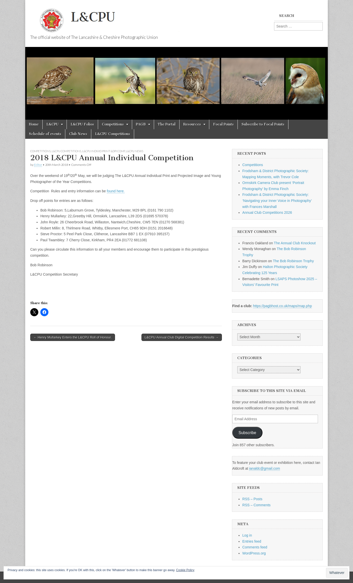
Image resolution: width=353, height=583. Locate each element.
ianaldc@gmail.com (264, 468)
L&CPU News (134, 151)
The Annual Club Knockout (295, 243)
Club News (78, 134)
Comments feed (254, 547)
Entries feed (251, 541)
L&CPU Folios (82, 124)
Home (34, 124)
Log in (247, 535)
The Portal (166, 124)
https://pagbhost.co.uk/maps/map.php (282, 306)
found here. (116, 191)
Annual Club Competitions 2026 (267, 212)
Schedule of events (45, 134)
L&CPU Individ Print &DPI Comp (103, 151)
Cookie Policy (185, 570)
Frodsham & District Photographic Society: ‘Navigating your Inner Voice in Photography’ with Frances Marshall (277, 200)
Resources (192, 124)
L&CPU (52, 124)
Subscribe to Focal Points (263, 124)
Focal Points (223, 124)
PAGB (141, 124)
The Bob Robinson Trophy (293, 261)
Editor (38, 165)
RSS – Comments (256, 505)
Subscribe (247, 433)
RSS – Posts (252, 499)
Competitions (113, 124)
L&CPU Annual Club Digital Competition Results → (182, 337)
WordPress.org (254, 553)
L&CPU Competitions (112, 134)
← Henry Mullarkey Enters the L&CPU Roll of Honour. (73, 337)
